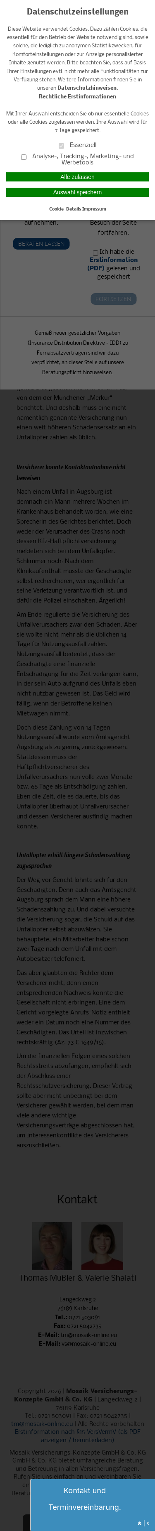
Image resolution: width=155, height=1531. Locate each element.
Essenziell (77, 145)
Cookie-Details (65, 209)
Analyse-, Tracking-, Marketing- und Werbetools (77, 159)
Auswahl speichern (77, 192)
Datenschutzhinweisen (87, 88)
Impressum (94, 209)
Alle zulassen (77, 177)
